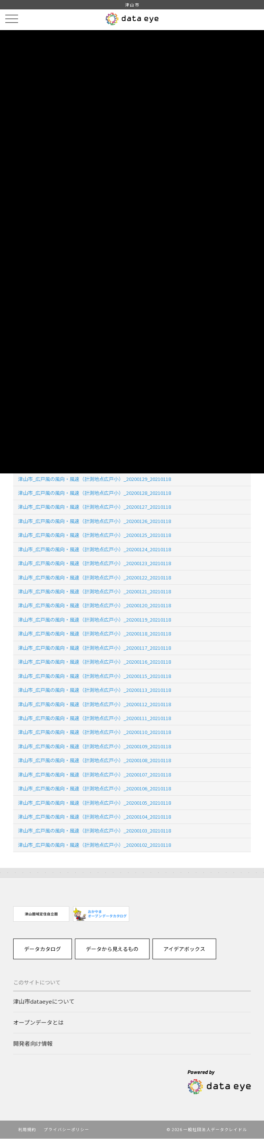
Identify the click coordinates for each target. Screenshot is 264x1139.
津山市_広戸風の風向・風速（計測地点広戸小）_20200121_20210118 (94, 591)
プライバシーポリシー (67, 1130)
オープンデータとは (38, 1023)
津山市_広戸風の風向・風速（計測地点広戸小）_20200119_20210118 (94, 619)
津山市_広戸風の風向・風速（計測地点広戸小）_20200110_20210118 (94, 732)
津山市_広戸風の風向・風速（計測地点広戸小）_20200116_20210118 (94, 661)
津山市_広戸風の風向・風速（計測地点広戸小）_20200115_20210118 (94, 675)
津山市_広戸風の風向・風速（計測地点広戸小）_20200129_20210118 (94, 478)
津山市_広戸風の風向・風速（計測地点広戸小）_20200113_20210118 (94, 689)
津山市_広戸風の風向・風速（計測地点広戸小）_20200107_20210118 (94, 774)
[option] (41, 914)
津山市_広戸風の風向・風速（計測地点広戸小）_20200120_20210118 (94, 605)
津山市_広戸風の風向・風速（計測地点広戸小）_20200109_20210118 (94, 746)
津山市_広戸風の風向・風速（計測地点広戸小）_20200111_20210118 (94, 718)
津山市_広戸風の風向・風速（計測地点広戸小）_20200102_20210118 (94, 844)
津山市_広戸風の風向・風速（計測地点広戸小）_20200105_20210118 (94, 802)
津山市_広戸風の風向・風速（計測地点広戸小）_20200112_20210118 (94, 704)
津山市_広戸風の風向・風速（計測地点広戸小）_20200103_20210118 (94, 830)
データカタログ (42, 948)
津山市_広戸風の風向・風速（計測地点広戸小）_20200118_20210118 (94, 633)
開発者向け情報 (33, 1044)
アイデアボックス (185, 948)
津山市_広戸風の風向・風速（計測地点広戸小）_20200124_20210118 (94, 549)
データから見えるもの (112, 948)
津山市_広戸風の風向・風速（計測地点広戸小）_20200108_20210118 (94, 760)
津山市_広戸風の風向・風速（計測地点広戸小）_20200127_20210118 (94, 506)
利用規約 (27, 1130)
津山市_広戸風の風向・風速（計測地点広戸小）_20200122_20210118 (94, 577)
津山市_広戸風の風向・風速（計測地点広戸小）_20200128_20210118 (94, 492)
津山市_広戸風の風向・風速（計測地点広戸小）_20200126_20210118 (94, 521)
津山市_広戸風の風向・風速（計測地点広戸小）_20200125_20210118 (94, 534)
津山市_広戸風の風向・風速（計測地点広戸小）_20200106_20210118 (94, 788)
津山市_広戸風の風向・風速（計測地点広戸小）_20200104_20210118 (94, 816)
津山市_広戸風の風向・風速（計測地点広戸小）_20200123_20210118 (94, 563)
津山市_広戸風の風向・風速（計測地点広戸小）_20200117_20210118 (94, 647)
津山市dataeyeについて (44, 1001)
